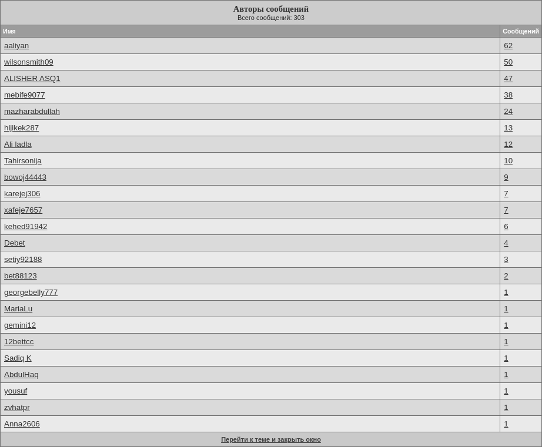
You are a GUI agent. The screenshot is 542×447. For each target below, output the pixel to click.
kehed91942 (25, 226)
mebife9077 (24, 94)
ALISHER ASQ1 (32, 78)
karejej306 (22, 193)
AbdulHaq (21, 374)
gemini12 (20, 325)
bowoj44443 (25, 177)
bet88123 (20, 275)
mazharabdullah (32, 111)
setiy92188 (23, 259)
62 (508, 45)
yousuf (15, 390)
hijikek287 (21, 127)
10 (508, 160)
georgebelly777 (31, 292)
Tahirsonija (23, 160)
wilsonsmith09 (28, 62)
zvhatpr (17, 407)
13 (508, 127)
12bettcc (19, 341)
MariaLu (18, 308)
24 (508, 111)
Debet (14, 242)
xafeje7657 (23, 210)
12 (508, 144)
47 (508, 78)
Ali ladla (18, 144)
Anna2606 (22, 423)
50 (508, 62)
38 (508, 94)
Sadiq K (18, 358)
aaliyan (16, 45)
